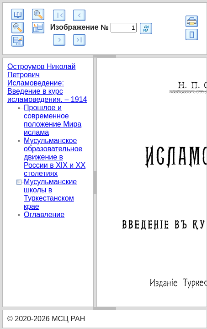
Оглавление (44, 214)
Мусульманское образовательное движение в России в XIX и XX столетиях (54, 157)
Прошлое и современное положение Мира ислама (52, 120)
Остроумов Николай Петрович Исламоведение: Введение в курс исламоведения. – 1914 (47, 83)
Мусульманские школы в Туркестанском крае (50, 194)
